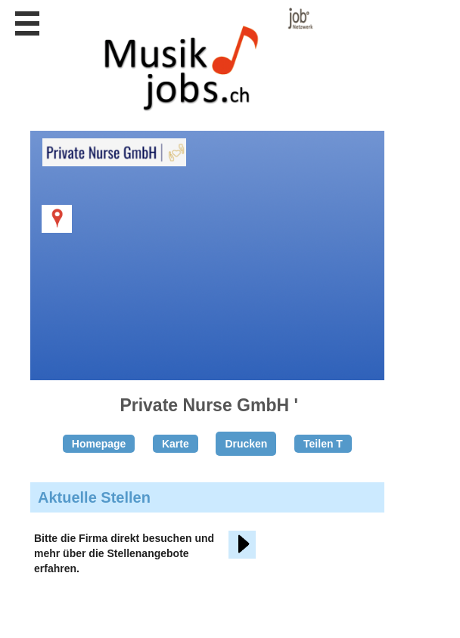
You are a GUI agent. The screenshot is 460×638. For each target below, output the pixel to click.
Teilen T (323, 444)
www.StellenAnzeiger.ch (200, 59)
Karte (175, 444)
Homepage (99, 444)
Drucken (246, 444)
